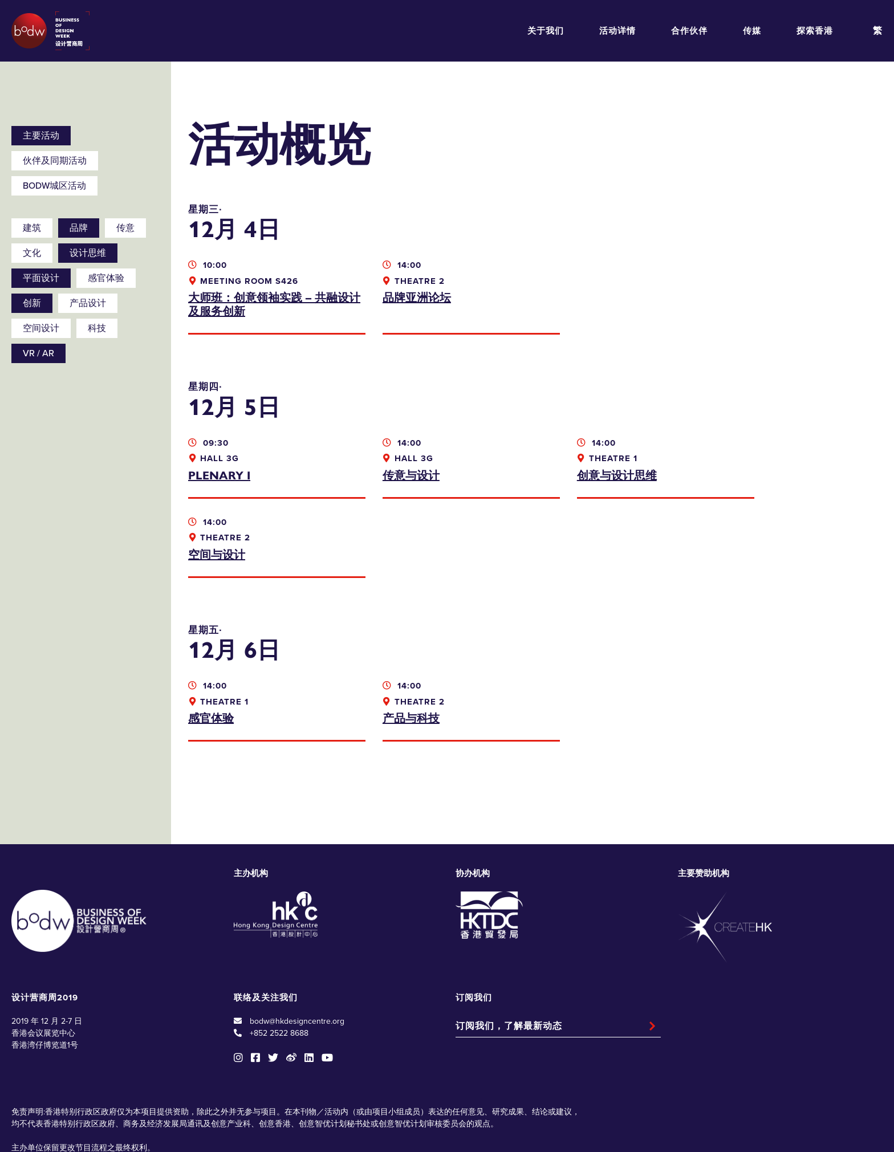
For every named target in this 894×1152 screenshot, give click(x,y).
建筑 (32, 228)
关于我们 (545, 31)
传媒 (752, 31)
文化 (32, 253)
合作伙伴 (689, 31)
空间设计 (41, 328)
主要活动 (41, 135)
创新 (32, 303)
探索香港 (815, 31)
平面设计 (41, 278)
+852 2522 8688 (279, 954)
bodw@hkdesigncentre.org (297, 942)
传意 (125, 228)
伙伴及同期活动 (55, 160)
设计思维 (88, 253)
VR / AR (38, 353)
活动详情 (617, 31)
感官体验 (106, 278)
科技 (97, 328)
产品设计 (88, 303)
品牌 (79, 228)
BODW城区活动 (54, 186)
